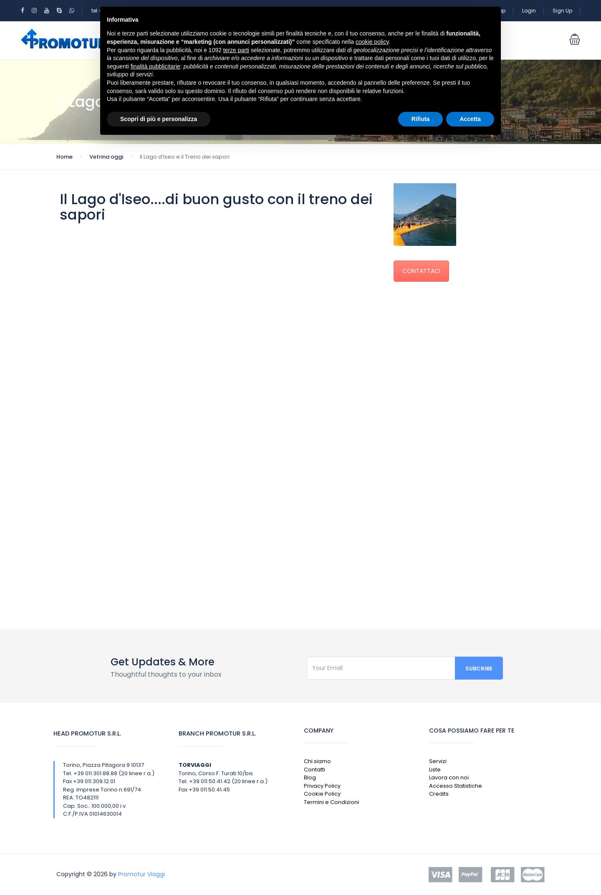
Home (64, 157)
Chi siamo (317, 761)
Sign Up (562, 10)
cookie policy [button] (372, 41)
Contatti (314, 770)
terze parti (236, 50)
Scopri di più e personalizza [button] (158, 119)
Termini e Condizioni (331, 802)
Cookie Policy (322, 794)
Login (529, 10)
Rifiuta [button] (421, 119)
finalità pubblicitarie (155, 66)
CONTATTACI (421, 271)
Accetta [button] (470, 119)
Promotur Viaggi (141, 874)
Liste (435, 770)
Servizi (438, 761)
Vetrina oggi (106, 157)
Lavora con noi (449, 777)
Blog (310, 777)
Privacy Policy (322, 786)
